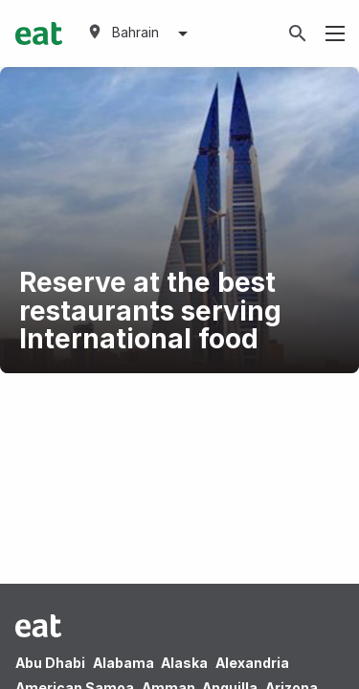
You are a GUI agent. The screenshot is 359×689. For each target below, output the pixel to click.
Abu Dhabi (50, 663)
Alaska (184, 663)
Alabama (123, 663)
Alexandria (252, 663)
